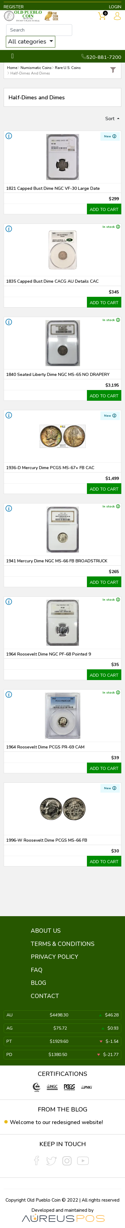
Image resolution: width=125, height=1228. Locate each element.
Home (12, 67)
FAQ (36, 970)
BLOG (38, 983)
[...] (39, 30)
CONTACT (45, 996)
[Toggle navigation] (12, 56)
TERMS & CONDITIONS (62, 944)
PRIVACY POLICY (54, 957)
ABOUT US (46, 931)
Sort (110, 118)
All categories (28, 41)
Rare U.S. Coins (68, 67)
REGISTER (14, 7)
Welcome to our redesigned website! (56, 1122)
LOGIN (115, 7)
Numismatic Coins (36, 67)
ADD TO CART (104, 209)
